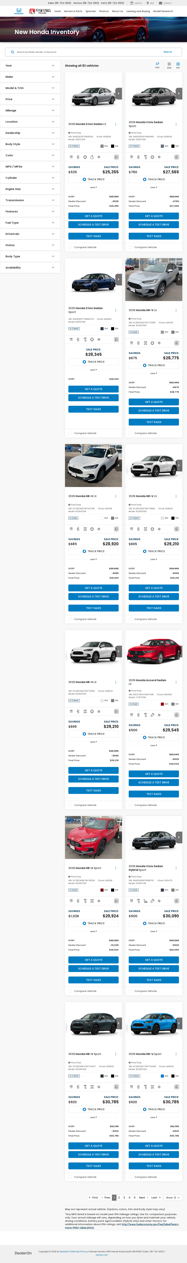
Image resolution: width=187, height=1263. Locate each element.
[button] (118, 94)
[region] (93, 201)
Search (168, 51)
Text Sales (93, 236)
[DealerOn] (23, 1253)
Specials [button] (91, 11)
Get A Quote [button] (93, 216)
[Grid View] (168, 65)
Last (156, 1198)
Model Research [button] (163, 11)
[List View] (178, 65)
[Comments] (116, 157)
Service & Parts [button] (73, 11)
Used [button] (57, 11)
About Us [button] (117, 11)
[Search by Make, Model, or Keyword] (89, 52)
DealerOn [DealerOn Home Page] (64, 1251)
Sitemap (75, 1251)
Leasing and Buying (138, 11)
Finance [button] (104, 11)
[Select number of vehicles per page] (173, 1198)
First (93, 1198)
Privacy (84, 1251)
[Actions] (116, 124)
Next (143, 1198)
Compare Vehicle (85, 247)
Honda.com (102, 1255)
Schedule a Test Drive (93, 224)
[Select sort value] (158, 65)
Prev (106, 1198)
